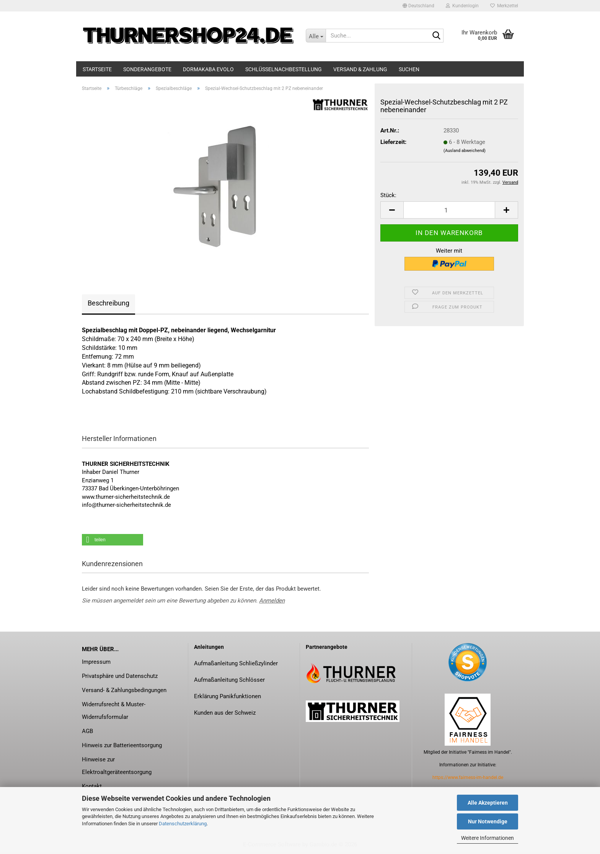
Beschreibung (108, 303)
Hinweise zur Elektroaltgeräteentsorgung (117, 766)
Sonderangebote (147, 69)
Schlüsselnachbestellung (283, 69)
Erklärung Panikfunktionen (227, 696)
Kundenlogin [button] (462, 5)
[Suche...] (316, 35)
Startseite (97, 69)
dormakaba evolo (208, 69)
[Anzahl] (449, 210)
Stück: (388, 195)
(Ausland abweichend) (464, 150)
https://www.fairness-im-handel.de (467, 777)
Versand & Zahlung (360, 69)
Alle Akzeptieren (488, 803)
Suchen (409, 69)
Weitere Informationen (487, 838)
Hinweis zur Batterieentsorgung (122, 745)
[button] (418, 5)
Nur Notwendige (487, 821)
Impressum (96, 661)
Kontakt (92, 786)
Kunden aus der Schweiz (225, 712)
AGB (87, 731)
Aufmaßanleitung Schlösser (229, 679)
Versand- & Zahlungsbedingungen (124, 690)
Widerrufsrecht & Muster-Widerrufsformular (113, 710)
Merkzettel (504, 5)
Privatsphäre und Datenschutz (120, 676)
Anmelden (272, 600)
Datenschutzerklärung (183, 823)
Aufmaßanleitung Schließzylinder (236, 663)
